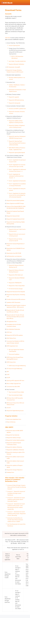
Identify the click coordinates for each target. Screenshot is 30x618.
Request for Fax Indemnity (13, 435)
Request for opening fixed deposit (17, 152)
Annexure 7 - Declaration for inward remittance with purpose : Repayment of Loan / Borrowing (16, 513)
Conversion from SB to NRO (13, 386)
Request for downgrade (14, 103)
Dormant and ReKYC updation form (17, 108)
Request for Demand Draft (13, 216)
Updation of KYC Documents (13, 302)
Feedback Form (10, 472)
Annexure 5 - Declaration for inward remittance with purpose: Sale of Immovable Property (16, 499)
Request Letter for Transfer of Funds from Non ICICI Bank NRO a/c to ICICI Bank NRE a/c (15, 316)
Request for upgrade (14, 97)
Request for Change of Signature (14, 469)
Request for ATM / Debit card (16, 275)
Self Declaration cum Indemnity (14, 256)
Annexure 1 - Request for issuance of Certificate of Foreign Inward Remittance (16, 493)
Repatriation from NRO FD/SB (14, 253)
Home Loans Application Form (14, 419)
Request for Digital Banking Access (15, 410)
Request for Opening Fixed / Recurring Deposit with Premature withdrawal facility (17, 143)
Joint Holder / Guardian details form (17, 61)
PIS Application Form (12, 321)
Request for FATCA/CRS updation (15, 335)
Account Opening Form (14, 45)
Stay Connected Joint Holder (15, 395)
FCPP (8, 374)
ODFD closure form (11, 362)
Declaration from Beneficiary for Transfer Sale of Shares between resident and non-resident (15, 519)
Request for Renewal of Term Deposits (16, 291)
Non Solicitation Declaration (13, 329)
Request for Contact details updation (15, 440)
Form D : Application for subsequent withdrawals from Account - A (16, 176)
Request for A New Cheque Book (17, 285)
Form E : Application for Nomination (17, 180)
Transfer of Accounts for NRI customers (16, 299)
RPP (8, 371)
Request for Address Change (14, 437)
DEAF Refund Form (11, 338)
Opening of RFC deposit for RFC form (15, 380)
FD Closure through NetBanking (14, 368)
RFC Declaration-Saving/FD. (13, 67)
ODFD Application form (12, 346)
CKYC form (9, 332)
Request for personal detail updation (15, 200)
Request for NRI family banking (16, 100)
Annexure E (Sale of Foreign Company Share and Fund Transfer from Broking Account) (16, 487)
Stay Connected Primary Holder (16, 392)
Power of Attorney (11, 422)
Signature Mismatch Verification (16, 64)
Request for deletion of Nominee (14, 447)
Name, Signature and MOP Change (15, 203)
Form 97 (9, 407)
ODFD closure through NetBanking (17, 365)
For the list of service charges (16, 288)
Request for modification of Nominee (15, 449)
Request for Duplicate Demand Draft (15, 219)
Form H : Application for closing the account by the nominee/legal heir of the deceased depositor (17, 195)
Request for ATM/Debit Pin (15, 282)
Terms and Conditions (14, 354)
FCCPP (8, 377)
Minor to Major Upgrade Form (14, 383)
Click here (7, 37)
